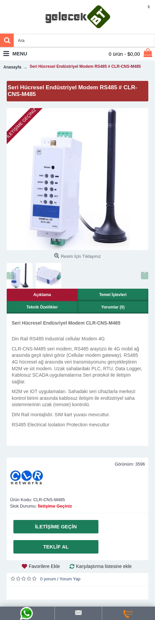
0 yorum (48, 578)
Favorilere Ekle (44, 566)
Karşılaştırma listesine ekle (104, 566)
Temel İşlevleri (113, 294)
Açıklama (42, 294)
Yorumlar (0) (113, 307)
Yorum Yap (70, 578)
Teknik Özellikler (42, 307)
